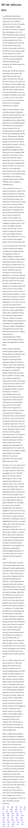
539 (21, 807)
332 (22, 822)
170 (16, 817)
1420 (16, 809)
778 (12, 817)
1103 (21, 819)
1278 (21, 817)
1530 (12, 819)
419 (8, 826)
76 (8, 817)
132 (21, 811)
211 (8, 824)
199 (13, 815)
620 (13, 826)
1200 (13, 824)
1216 (11, 809)
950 (24, 809)
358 (8, 807)
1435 (4, 824)
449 (11, 811)
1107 (7, 811)
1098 (8, 813)
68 (24, 807)
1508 (4, 817)
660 (3, 813)
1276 (4, 822)
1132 (17, 813)
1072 (13, 822)
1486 (8, 815)
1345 (8, 822)
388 (8, 819)
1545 (17, 815)
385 (18, 822)
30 (20, 809)
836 (16, 807)
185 (3, 819)
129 (3, 807)
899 (3, 809)
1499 (22, 815)
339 (12, 807)
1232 (16, 811)
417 (3, 815)
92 (21, 813)
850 (13, 813)
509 (17, 819)
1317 (18, 824)
